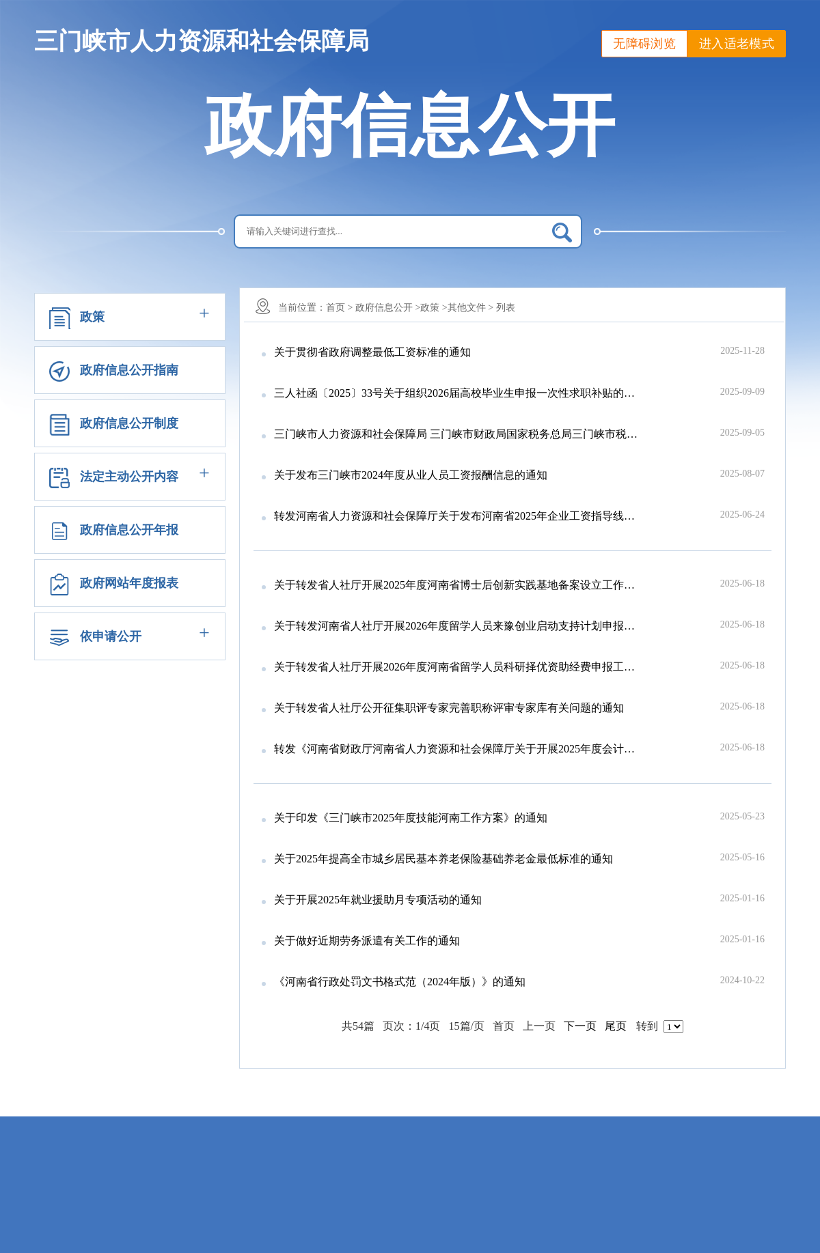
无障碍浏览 (644, 44)
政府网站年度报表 (129, 583)
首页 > (339, 307)
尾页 (616, 1026)
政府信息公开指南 (129, 370)
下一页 (580, 1026)
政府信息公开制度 (129, 423)
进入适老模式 (736, 44)
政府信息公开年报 (129, 530)
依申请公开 (110, 636)
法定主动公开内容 (129, 476)
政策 (92, 317)
